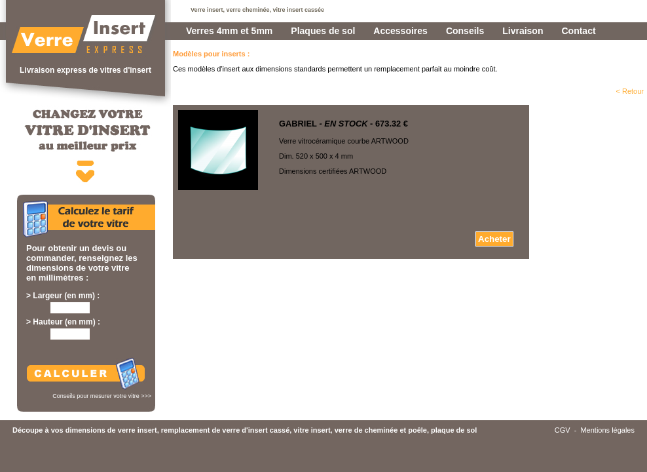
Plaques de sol (323, 31)
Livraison (522, 31)
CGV (562, 430)
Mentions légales (607, 430)
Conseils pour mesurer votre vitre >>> (101, 396)
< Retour (630, 91)
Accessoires (400, 31)
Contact (578, 31)
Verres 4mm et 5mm (229, 31)
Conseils (465, 31)
